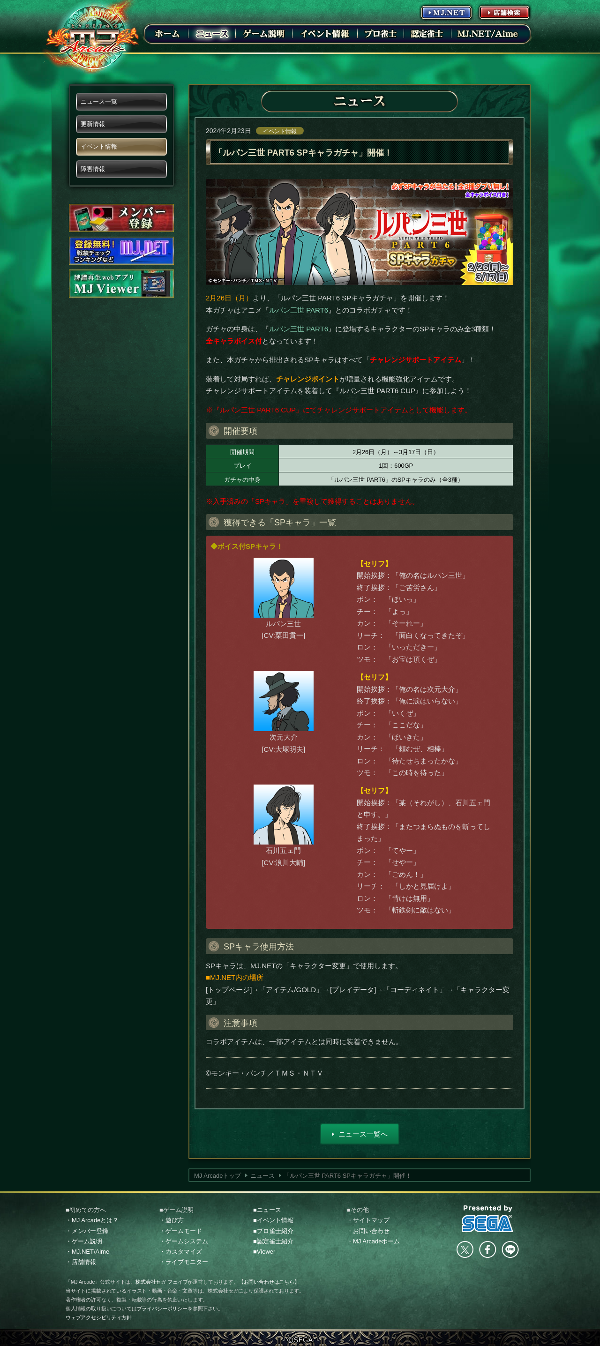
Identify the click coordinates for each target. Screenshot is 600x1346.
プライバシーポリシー (162, 1308)
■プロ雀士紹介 (273, 1230)
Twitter (465, 1249)
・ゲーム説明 (84, 1241)
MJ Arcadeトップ (217, 1175)
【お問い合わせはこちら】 (269, 1282)
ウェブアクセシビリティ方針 (99, 1317)
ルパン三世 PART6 (298, 310)
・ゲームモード (180, 1230)
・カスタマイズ (180, 1251)
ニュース (262, 1175)
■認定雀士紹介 (273, 1241)
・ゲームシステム (183, 1241)
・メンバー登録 (87, 1230)
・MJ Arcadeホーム (373, 1241)
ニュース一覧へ (363, 1134)
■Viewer (264, 1251)
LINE (510, 1249)
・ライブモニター (183, 1261)
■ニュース (267, 1209)
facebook (487, 1249)
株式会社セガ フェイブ (161, 1282)
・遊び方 (171, 1220)
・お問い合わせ (368, 1230)
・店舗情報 (81, 1261)
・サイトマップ (368, 1220)
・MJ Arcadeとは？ (92, 1220)
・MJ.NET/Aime (87, 1251)
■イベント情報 (273, 1220)
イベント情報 (280, 131)
